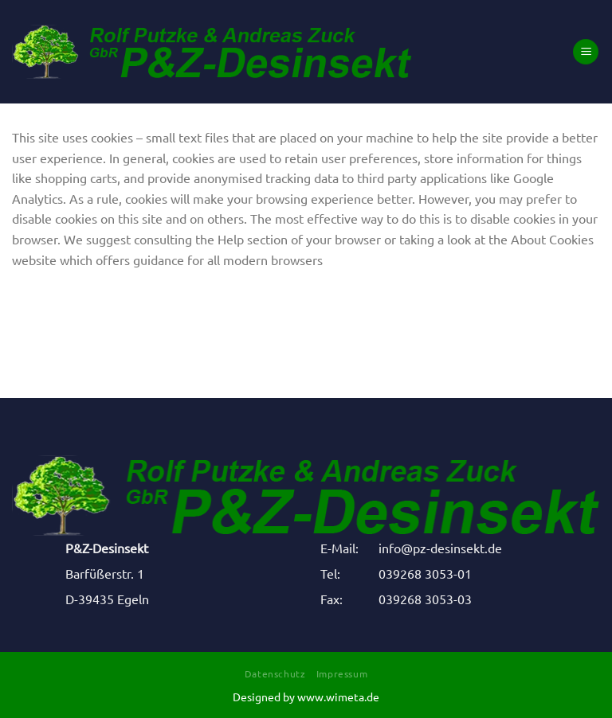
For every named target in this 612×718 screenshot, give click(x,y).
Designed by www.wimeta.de (306, 696)
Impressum (342, 673)
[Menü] (585, 52)
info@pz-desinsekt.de (440, 548)
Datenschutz (275, 673)
